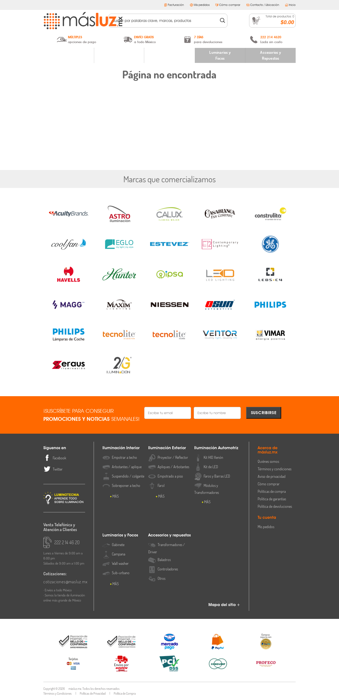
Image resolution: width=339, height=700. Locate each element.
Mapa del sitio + (224, 604)
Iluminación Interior (68, 55)
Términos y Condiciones (57, 693)
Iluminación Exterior (119, 55)
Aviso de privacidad (271, 476)
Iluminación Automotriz (169, 55)
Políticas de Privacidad (93, 693)
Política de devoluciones (275, 506)
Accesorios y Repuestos (270, 55)
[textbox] (164, 20)
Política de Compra (125, 693)
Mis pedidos (200, 5)
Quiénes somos (268, 461)
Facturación (174, 5)
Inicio (290, 5)
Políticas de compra (272, 491)
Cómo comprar (227, 5)
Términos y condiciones (274, 469)
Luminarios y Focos (219, 55)
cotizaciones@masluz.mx (64, 581)
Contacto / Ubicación (262, 5)
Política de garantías (272, 499)
